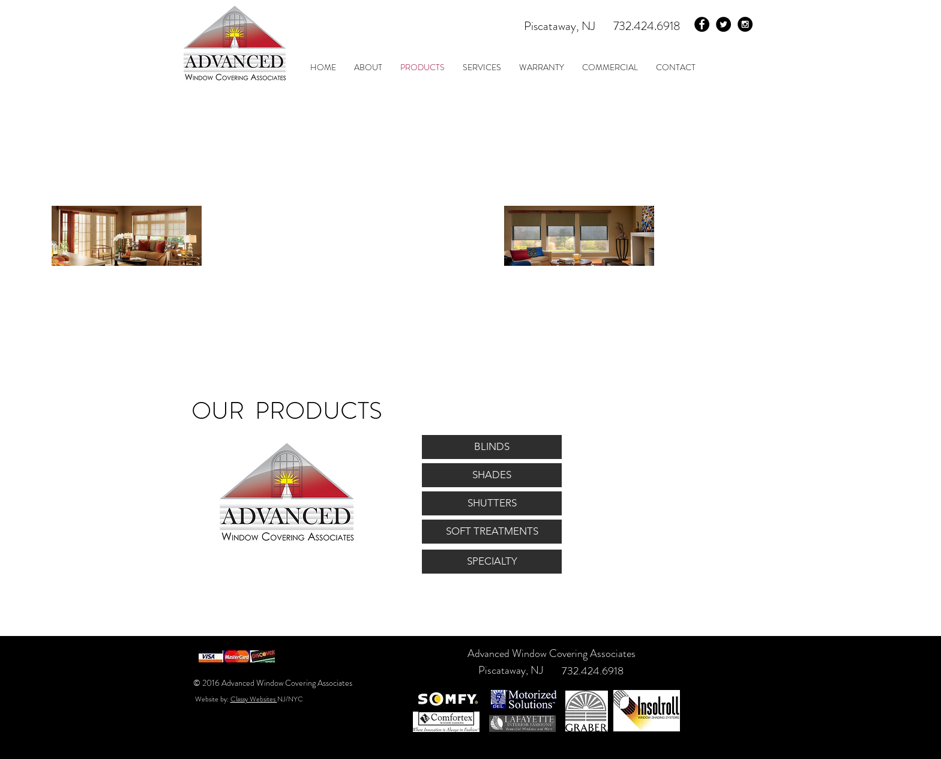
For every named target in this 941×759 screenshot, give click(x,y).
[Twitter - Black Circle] (723, 24)
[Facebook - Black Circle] (701, 24)
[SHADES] (492, 475)
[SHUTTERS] (492, 503)
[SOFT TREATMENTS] (492, 532)
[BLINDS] (492, 447)
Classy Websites (253, 699)
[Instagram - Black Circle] (745, 24)
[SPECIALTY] (492, 562)
